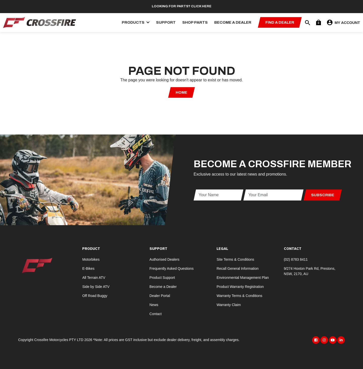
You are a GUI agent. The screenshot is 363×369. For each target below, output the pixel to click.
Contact (155, 314)
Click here (201, 6)
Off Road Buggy (94, 296)
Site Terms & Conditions (235, 259)
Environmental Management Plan (243, 278)
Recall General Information (238, 268)
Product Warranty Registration (240, 287)
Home (181, 92)
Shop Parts (195, 22)
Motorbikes (90, 259)
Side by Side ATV (95, 287)
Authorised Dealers (164, 259)
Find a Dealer (279, 22)
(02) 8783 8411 (296, 259)
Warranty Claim (229, 305)
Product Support (162, 278)
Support (166, 22)
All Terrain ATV (93, 278)
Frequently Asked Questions (171, 268)
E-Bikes (88, 268)
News (153, 305)
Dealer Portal (159, 296)
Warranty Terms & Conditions (239, 296)
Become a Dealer (232, 22)
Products (135, 22)
